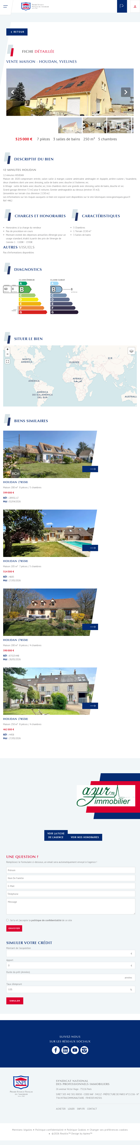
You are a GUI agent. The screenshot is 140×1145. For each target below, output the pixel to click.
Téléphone (12, 893)
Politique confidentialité (49, 1129)
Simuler (14, 1001)
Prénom (11, 870)
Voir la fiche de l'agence (56, 835)
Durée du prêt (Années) (18, 972)
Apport (9, 960)
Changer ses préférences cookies (109, 1129)
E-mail (11, 886)
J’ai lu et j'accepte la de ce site (41, 920)
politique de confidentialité (46, 920)
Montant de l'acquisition (18, 948)
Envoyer (14, 928)
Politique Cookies (76, 1129)
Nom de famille (16, 878)
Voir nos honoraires (85, 837)
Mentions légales (22, 1129)
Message (12, 901)
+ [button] (7, 349)
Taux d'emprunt (14, 984)
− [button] (7, 354)
